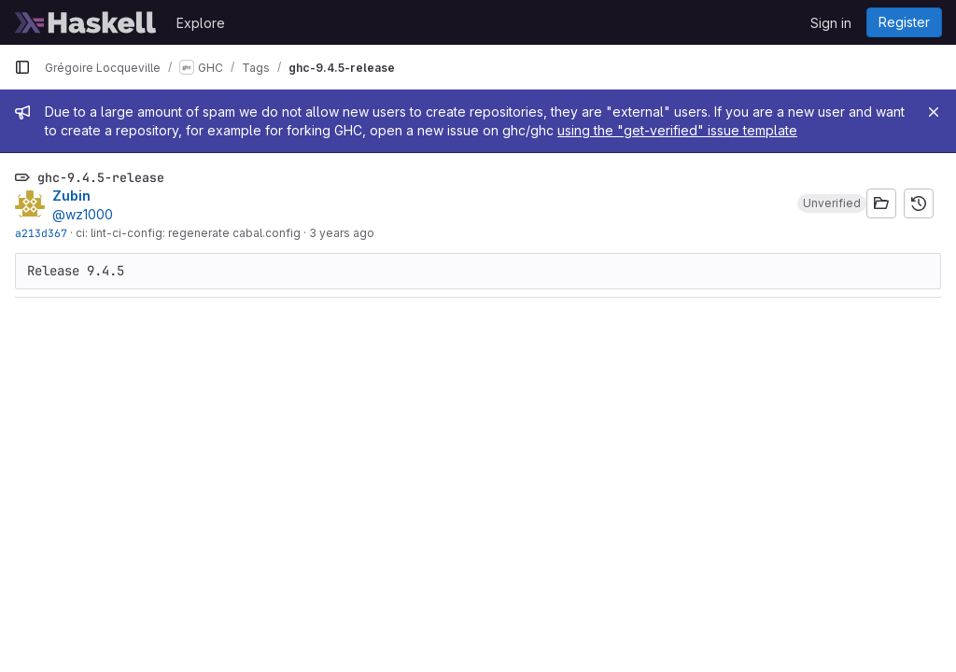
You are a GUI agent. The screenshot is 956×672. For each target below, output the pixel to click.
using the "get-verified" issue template (677, 130)
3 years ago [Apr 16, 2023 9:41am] (341, 233)
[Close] (933, 112)
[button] (831, 203)
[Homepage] (86, 22)
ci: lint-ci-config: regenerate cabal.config (188, 233)
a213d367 (41, 233)
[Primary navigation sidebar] (22, 67)
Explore (200, 23)
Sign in (830, 23)
